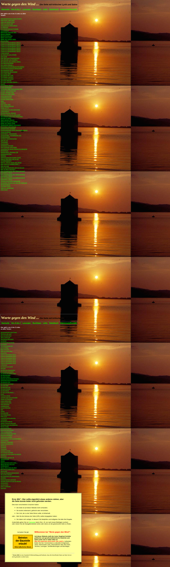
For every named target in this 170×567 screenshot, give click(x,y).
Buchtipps (37, 9)
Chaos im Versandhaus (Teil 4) (8, 359)
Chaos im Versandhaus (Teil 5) (8, 361)
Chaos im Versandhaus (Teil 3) (8, 358)
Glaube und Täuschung (6, 399)
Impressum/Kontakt (68, 9)
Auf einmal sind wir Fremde (7, 342)
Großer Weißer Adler (6, 401)
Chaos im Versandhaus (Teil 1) (8, 354)
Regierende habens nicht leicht (8, 433)
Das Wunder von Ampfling (7, 371)
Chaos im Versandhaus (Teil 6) (8, 363)
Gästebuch (54, 9)
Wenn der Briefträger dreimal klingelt (10, 473)
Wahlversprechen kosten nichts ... (9, 462)
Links (45, 9)
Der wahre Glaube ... (6, 377)
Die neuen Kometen (6, 389)
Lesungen (26, 9)
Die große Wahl (4, 385)
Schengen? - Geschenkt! (7, 442)
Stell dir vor (3, 445)
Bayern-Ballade (4, 347)
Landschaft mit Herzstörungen (8, 418)
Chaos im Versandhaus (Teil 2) (8, 356)
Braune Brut (4, 353)
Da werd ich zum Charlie (7, 366)
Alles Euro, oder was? (6, 334)
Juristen (3, 411)
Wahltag (3, 461)
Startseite (5, 9)
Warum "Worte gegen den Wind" (9, 467)
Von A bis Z (16, 9)
